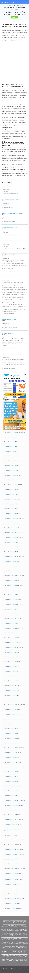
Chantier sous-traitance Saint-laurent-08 (18, 951)
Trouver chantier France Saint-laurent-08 (18, 939)
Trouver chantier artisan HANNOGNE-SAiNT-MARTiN (13, 874)
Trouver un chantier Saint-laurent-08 (9, 921)
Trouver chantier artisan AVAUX (11, 863)
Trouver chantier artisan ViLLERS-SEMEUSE (13, 484)
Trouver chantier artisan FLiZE (10, 614)
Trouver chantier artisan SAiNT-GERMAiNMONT (14, 767)
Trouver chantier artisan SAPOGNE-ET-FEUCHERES (14, 868)
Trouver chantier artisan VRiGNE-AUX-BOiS (13, 475)
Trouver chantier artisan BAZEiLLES (11, 527)
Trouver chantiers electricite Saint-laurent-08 (17, 948)
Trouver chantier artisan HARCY (11, 859)
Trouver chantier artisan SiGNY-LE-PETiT (12, 599)
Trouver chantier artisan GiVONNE (11, 676)
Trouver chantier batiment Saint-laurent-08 (17, 924)
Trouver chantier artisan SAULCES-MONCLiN (13, 819)
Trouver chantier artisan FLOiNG (11, 494)
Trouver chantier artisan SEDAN (11, 437)
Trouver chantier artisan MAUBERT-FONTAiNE (14, 647)
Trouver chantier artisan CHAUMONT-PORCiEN (14, 898)
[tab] (14, 186)
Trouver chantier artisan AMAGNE (11, 781)
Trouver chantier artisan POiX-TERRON (12, 757)
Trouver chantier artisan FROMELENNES (12, 642)
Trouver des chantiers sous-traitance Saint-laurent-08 (12, 937)
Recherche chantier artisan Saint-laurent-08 (18, 956)
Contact (14, 970)
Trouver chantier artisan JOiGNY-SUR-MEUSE (13, 786)
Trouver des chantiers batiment (16, 5)
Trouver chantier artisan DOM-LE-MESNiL (13, 657)
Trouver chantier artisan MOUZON (11, 504)
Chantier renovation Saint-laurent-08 (10, 943)
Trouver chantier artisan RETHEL (11, 441)
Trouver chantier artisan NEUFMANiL (12, 633)
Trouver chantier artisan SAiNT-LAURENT (12, 618)
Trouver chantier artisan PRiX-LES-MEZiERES (13, 604)
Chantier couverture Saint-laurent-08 (18, 961)
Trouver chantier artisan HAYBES (11, 523)
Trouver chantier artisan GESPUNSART (12, 661)
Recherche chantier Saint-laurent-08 (9, 950)
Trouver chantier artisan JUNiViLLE (11, 637)
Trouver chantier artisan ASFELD (11, 700)
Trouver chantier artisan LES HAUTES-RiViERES (14, 556)
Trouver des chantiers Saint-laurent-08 (18, 920)
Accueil (7, 5)
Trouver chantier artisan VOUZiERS (11, 465)
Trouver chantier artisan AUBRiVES (11, 733)
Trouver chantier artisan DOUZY (11, 542)
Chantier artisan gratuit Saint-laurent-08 (10, 952)
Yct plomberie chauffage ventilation (18, 248)
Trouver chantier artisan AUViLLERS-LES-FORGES (14, 704)
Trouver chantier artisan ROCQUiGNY (12, 738)
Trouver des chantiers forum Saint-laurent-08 (18, 935)
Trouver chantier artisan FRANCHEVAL (12, 814)
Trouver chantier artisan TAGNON (11, 695)
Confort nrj (13, 368)
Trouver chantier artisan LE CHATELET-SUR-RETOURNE (13, 829)
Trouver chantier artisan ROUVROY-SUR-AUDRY (14, 854)
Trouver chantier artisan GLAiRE (11, 724)
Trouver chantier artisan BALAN (11, 571)
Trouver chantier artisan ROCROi (11, 508)
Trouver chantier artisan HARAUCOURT (12, 752)
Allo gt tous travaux (15, 271)
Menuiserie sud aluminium (16, 235)
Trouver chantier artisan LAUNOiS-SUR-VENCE (14, 840)
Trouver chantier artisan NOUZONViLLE (12, 456)
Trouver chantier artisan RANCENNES (12, 790)
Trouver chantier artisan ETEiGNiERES (12, 884)
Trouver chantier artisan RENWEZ (11, 551)
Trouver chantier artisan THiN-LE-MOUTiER (13, 824)
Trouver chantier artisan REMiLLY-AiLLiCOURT (14, 747)
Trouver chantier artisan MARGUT (11, 771)
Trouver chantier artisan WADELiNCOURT (13, 908)
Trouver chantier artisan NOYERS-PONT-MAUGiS (14, 800)
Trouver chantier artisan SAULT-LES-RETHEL (13, 532)
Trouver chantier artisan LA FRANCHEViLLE (13, 566)
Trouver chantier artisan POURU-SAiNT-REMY (13, 628)
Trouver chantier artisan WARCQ (11, 594)
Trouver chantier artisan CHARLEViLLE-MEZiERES (14, 432)
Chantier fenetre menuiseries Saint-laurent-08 (16, 959)
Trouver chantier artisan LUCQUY (11, 893)
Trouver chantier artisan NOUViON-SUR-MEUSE (14, 518)
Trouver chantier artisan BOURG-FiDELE (12, 743)
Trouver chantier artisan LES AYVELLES (12, 714)
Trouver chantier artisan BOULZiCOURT (12, 728)
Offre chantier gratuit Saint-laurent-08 (17, 954)
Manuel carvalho (14, 193)
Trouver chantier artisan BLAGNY (11, 609)
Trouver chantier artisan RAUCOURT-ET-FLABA (14, 719)
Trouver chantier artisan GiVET (10, 451)
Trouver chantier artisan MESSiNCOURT (12, 844)
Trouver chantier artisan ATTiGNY (11, 623)
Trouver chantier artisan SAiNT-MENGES (12, 685)
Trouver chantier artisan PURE (10, 835)
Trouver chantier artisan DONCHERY (12, 513)
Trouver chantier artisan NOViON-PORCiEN (13, 879)
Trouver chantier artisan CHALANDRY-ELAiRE (13, 849)
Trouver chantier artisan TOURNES (11, 652)
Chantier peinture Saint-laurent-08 (9, 958)
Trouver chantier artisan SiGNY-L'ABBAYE (13, 590)
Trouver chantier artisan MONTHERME (12, 499)
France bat (13, 313)
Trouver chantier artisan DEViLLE (11, 666)
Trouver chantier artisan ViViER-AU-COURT (13, 480)
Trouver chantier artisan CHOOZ (11, 776)
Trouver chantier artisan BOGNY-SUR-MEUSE (13, 460)
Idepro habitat (14, 327)
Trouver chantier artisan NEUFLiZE (11, 795)
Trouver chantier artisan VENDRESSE (12, 903)
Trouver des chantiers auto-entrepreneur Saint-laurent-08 (15, 930)
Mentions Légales (22, 968)
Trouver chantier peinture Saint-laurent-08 (10, 960)
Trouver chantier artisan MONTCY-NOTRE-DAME (14, 575)
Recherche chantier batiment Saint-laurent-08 (11, 925)
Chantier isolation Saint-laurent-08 (16, 945)
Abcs (12, 207)
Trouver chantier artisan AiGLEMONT (12, 561)
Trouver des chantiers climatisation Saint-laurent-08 (11, 931)
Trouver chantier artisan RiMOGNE (11, 580)
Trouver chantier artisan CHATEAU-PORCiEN (13, 585)
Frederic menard (14, 347)
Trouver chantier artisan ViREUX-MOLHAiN (13, 547)
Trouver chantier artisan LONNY (11, 889)
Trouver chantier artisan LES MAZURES (12, 709)
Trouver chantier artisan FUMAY (11, 470)
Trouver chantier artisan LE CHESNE (11, 690)
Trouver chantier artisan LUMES (11, 680)
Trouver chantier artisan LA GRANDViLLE (12, 762)
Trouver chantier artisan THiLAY (11, 671)
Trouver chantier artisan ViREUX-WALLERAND (13, 537)
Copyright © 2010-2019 (8, 968)
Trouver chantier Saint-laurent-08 (10, 941)
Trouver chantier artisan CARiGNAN (11, 489)
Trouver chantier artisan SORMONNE (12, 810)
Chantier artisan (8, 2)
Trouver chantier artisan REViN (10, 446)
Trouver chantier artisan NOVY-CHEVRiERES (13, 805)
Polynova (13, 221)
